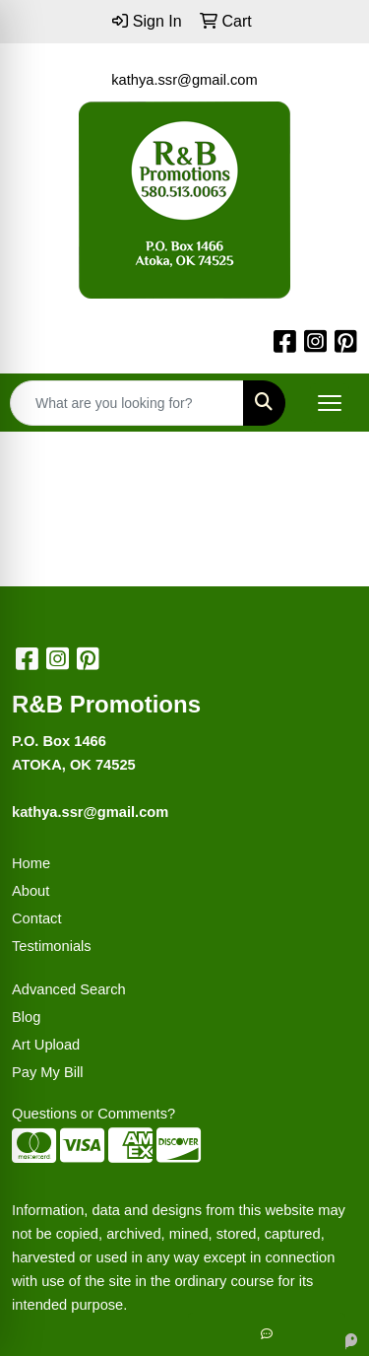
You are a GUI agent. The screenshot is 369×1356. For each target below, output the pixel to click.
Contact (37, 918)
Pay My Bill (47, 1072)
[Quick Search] (127, 403)
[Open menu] (329, 403)
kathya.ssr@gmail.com (184, 80)
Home (31, 863)
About (30, 891)
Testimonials (52, 946)
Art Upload (46, 1044)
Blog (26, 1017)
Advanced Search (69, 989)
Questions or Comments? (93, 1113)
